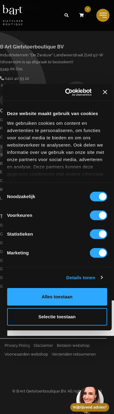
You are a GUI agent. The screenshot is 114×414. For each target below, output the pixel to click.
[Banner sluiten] (105, 92)
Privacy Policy (17, 345)
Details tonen (80, 277)
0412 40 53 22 (14, 78)
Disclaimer (43, 345)
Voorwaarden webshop (26, 354)
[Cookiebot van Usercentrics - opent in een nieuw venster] (68, 92)
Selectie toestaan (57, 316)
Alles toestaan (57, 296)
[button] (66, 15)
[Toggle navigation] (102, 15)
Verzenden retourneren (74, 354)
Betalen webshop (73, 345)
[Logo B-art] (12, 15)
